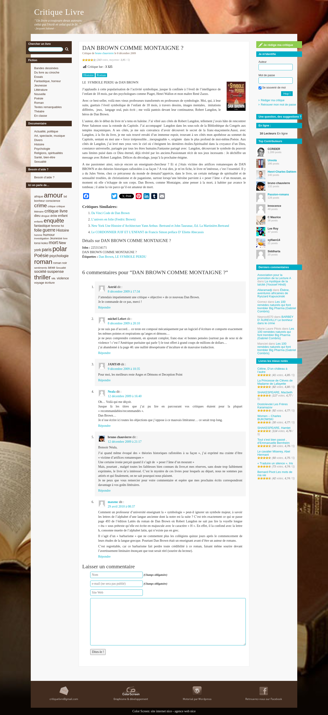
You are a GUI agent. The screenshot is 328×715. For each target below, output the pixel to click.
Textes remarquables (48, 107)
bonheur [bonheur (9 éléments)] (39, 200)
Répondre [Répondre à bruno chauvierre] (104, 490)
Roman (39, 102)
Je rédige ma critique (276, 45)
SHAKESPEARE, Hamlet (273, 428)
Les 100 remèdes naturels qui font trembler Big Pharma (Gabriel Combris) (276, 306)
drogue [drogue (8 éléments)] (45, 215)
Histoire (39, 144)
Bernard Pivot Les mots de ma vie (274, 473)
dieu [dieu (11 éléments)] (37, 215)
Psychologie (42, 148)
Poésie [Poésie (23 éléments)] (41, 255)
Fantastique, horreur (47, 81)
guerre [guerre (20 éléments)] (49, 229)
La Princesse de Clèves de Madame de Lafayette (275, 382)
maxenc (113, 502)
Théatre (39, 111)
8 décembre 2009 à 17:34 (124, 291)
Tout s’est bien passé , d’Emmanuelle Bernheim (273, 441)
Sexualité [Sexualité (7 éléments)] (61, 267)
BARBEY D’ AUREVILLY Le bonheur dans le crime (275, 320)
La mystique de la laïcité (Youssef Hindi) (272, 283)
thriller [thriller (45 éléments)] (42, 277)
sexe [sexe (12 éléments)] (51, 267)
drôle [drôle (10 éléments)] (53, 215)
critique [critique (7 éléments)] (51, 206)
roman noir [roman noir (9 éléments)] (60, 263)
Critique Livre (59, 12)
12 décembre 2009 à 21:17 (125, 441)
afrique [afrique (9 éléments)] (38, 196)
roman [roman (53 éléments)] (43, 261)
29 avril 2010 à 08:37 (121, 506)
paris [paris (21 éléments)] (47, 249)
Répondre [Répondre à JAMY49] (104, 380)
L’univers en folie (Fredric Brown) (113, 219)
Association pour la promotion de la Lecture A (274, 276)
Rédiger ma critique (272, 100)
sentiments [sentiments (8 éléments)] (40, 267)
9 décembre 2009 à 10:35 (124, 369)
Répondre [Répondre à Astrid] (104, 307)
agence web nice (185, 711)
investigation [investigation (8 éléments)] (41, 238)
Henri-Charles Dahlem (282, 171)
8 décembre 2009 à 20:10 (124, 323)
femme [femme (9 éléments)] (55, 225)
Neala (111, 391)
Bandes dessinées (46, 68)
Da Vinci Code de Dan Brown (110, 213)
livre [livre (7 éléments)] (65, 238)
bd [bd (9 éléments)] (65, 196)
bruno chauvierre (104, 53)
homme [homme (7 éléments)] (38, 235)
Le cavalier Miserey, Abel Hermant (273, 453)
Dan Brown (106, 256)
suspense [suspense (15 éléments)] (55, 271)
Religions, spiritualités (48, 153)
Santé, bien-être (44, 157)
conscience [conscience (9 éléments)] (53, 200)
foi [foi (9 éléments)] (62, 225)
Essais (38, 76)
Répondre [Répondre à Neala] (104, 425)
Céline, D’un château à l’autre (272, 370)
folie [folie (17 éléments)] (38, 230)
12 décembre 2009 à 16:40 (125, 396)
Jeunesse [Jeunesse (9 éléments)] (56, 238)
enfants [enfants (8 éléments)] (38, 221)
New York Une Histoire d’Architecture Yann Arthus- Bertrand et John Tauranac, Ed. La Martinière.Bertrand (160, 225)
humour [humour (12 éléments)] (49, 235)
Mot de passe (267, 75)
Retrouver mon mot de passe (278, 104)
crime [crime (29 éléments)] (40, 205)
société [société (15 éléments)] (40, 271)
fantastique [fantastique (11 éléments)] (42, 225)
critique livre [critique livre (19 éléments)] (56, 211)
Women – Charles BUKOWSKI (269, 417)
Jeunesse (40, 85)
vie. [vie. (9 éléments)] (53, 278)
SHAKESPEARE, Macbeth (274, 392)
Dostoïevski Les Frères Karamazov (272, 405)
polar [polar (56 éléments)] (59, 249)
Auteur (262, 61)
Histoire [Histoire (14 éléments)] (62, 230)
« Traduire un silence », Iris (275, 463)
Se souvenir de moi (272, 87)
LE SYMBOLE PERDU (130, 256)
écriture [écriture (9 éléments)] (50, 282)
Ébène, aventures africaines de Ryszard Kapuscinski (273, 293)
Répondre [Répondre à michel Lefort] (104, 353)
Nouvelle (40, 94)
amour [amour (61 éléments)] (53, 195)
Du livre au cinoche (46, 72)
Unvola (272, 160)
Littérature (41, 89)
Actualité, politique (46, 131)
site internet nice (161, 711)
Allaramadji (264, 290)
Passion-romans (278, 194)
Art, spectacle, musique (49, 135)
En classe (40, 115)
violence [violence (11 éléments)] (63, 278)
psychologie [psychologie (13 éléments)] (59, 256)
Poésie (38, 98)
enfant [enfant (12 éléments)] (63, 215)
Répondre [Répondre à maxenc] (104, 556)
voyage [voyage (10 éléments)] (39, 282)
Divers (38, 140)
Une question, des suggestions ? (280, 116)
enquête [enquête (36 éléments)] (54, 220)
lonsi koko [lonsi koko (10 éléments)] (41, 243)
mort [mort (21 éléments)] (53, 242)
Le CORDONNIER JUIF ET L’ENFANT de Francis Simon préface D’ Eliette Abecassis (147, 232)
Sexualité (40, 161)
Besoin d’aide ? (44, 177)
